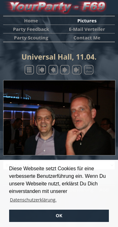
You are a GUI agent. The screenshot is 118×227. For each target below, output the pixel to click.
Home (31, 20)
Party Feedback (31, 29)
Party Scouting (31, 37)
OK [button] (59, 215)
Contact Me (87, 37)
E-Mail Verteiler (87, 29)
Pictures (87, 20)
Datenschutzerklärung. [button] (33, 200)
